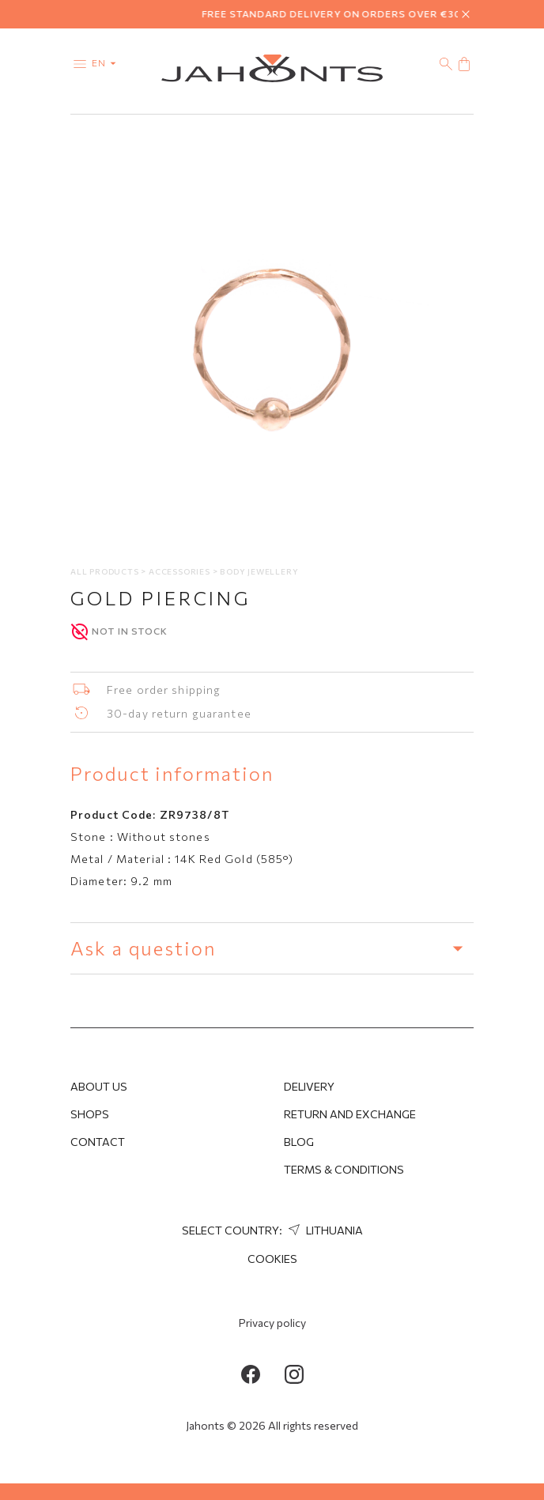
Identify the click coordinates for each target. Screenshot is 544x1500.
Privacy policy (272, 1322)
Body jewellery (259, 571)
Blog (299, 1141)
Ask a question (272, 948)
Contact (97, 1141)
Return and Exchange (350, 1114)
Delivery (309, 1086)
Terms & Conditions (344, 1169)
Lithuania (324, 1230)
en (107, 62)
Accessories (181, 571)
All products (105, 571)
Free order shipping (164, 689)
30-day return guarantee (179, 713)
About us (98, 1086)
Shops (89, 1114)
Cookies (272, 1258)
